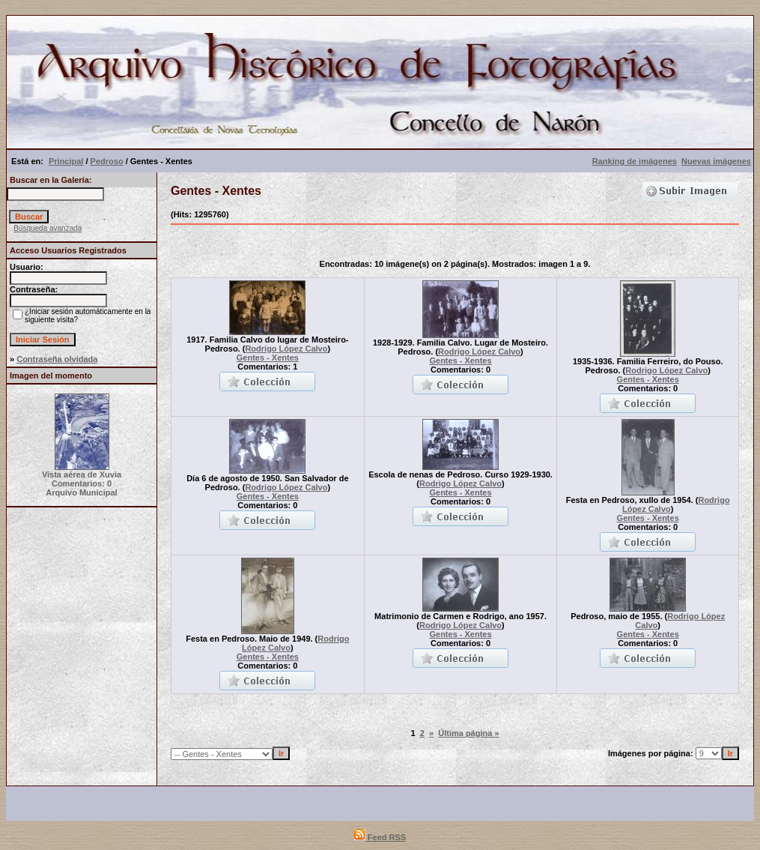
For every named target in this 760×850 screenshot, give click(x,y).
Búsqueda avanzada (47, 228)
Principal (66, 161)
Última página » (468, 733)
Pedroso (107, 161)
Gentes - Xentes (268, 357)
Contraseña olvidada (56, 359)
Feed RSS (380, 837)
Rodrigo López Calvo (286, 348)
